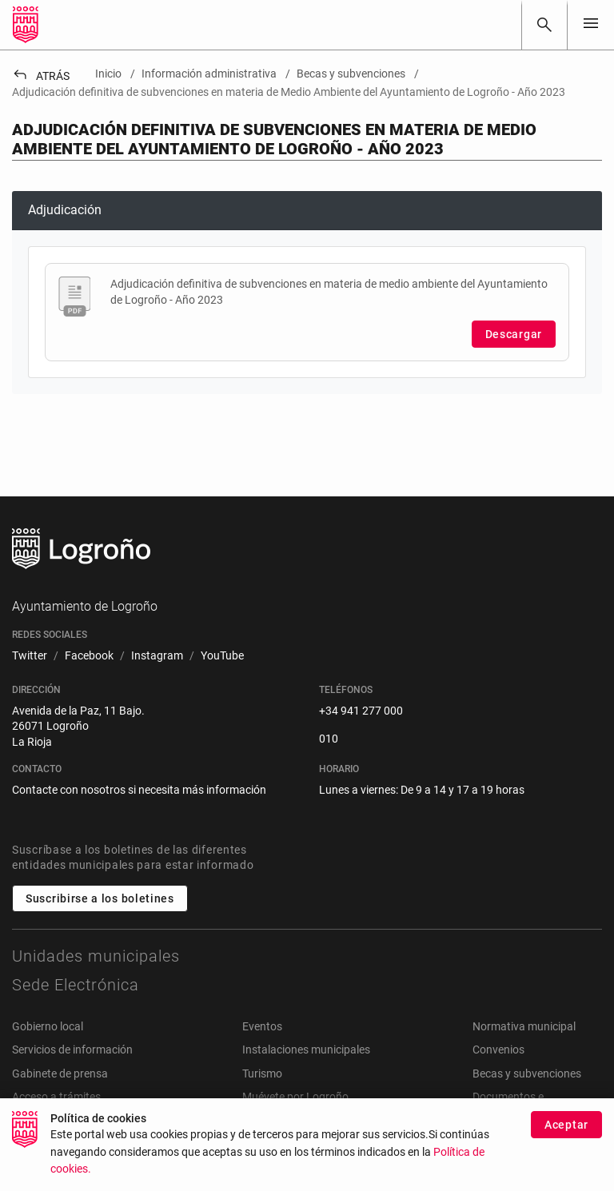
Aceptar (566, 1131)
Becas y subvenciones (526, 1073)
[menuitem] (29, 656)
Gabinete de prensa (60, 1073)
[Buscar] (544, 25)
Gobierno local (47, 1026)
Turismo (262, 1073)
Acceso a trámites (56, 1096)
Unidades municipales (96, 956)
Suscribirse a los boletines (100, 898)
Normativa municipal (524, 1026)
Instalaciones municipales (306, 1049)
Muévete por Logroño (295, 1096)
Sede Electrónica (75, 984)
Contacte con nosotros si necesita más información (139, 789)
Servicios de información (72, 1049)
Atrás (41, 76)
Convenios (498, 1049)
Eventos (262, 1026)
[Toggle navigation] (590, 24)
